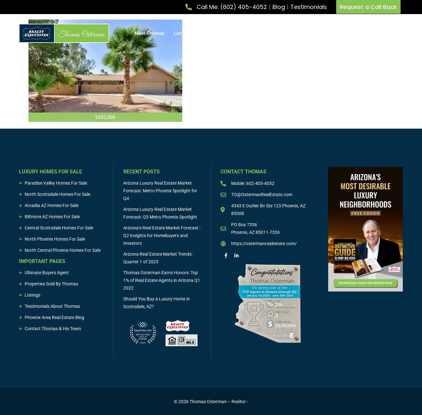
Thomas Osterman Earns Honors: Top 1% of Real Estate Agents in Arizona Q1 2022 (161, 280)
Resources (391, 33)
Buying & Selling (280, 33)
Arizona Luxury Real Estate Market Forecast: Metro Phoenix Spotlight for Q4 (160, 190)
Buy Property (233, 33)
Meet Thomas (149, 33)
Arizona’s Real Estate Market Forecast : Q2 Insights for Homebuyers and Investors (161, 235)
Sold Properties (354, 33)
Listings (319, 33)
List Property (190, 33)
